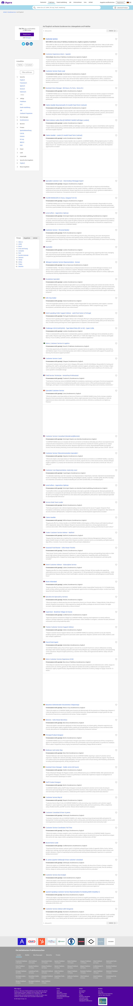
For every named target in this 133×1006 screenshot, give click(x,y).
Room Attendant (51, 581)
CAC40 (22, 133)
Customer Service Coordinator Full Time (59, 827)
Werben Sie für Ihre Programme (105, 993)
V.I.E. (21, 104)
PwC (19, 253)
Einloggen (28, 37)
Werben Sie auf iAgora (62, 993)
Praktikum (51, 2)
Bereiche (49, 955)
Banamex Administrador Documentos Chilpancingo (62, 705)
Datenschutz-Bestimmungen (63, 996)
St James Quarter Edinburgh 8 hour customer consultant (64, 860)
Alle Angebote (82, 990)
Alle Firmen (81, 992)
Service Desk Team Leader (54, 502)
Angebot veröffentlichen (107, 2)
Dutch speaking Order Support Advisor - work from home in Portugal (68, 313)
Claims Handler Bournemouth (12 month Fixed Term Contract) (66, 105)
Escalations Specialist (53, 279)
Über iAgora (59, 992)
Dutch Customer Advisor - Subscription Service (61, 564)
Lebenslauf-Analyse (121, 8)
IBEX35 (22, 142)
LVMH (20, 244)
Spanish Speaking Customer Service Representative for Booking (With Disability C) (73, 892)
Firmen (58, 955)
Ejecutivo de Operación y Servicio (57, 597)
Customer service (52, 39)
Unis (85, 2)
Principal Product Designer (54, 735)
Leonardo (21, 251)
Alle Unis (100, 990)
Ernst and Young (23, 248)
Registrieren (27, 34)
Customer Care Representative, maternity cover (61, 470)
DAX (21, 145)
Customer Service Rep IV (54, 797)
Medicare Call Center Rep (54, 750)
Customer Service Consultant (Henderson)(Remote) (63, 436)
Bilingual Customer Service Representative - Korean (63, 262)
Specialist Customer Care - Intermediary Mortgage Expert (64, 181)
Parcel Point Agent (52, 642)
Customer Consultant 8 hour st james (58, 812)
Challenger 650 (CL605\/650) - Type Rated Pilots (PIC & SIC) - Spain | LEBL (70, 328)
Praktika (20, 65)
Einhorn (22, 136)
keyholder (49, 247)
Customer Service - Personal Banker (57, 230)
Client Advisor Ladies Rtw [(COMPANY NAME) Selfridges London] (67, 120)
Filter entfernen (27, 72)
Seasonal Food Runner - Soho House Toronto (60, 547)
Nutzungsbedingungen (62, 995)
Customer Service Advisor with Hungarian (59, 909)
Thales (20, 264)
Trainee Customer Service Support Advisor (60, 627)
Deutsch (22, 89)
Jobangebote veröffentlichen (85, 1000)
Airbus (20, 262)
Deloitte (20, 266)
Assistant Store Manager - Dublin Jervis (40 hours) (62, 767)
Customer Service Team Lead (55, 71)
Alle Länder (100, 992)
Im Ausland (28, 65)
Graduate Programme (26, 113)
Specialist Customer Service (55, 390)
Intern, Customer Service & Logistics (58, 343)
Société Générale (23, 255)
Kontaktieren (60, 998)
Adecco (20, 242)
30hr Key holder (51, 298)
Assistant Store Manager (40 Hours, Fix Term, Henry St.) (64, 88)
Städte (27, 955)
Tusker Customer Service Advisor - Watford (60, 532)
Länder (19, 955)
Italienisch (23, 92)
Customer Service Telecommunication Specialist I (62, 453)
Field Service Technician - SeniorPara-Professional (62, 375)
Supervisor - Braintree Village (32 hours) (59, 612)
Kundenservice (12, 12)
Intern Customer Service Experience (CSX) (59, 659)
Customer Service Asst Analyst (56, 875)
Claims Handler (51, 517)
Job (70, 2)
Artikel (91, 2)
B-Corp (22, 139)
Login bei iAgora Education (104, 995)
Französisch (23, 83)
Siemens (20, 257)
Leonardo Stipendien (83, 999)
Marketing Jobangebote (84, 996)
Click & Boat (49, 57)
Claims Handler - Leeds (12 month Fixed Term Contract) (64, 135)
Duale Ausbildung (62, 2)
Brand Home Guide (52, 843)
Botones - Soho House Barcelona (56, 720)
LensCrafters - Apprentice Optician (57, 213)
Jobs (80, 993)
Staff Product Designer (53, 782)
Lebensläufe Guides (83, 998)
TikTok (20, 259)
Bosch (20, 246)
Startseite (43, 2)
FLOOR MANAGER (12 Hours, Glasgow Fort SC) (61, 198)
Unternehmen (77, 2)
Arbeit (5, 12)
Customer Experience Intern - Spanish (58, 54)
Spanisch (22, 86)
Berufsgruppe (37, 955)
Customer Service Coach (54, 358)
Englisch (22, 80)
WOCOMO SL (50, 42)
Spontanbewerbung (25, 130)
